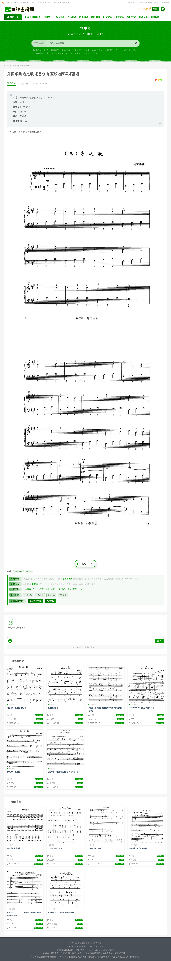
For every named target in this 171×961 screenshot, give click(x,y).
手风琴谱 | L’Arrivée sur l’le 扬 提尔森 (63, 912)
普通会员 (85, 943)
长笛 (80, 590)
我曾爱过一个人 (112, 51)
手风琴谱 (51, 909)
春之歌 (29, 573)
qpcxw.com (90, 946)
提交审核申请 (36, 601)
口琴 (47, 590)
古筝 (53, 590)
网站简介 (131, 3)
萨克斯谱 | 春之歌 (14, 772)
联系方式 (106, 946)
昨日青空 (55, 51)
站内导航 (140, 3)
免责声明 (116, 949)
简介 (98, 946)
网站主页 (14, 18)
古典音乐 (27, 590)
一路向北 (126, 51)
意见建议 (157, 3)
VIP (92, 943)
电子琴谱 (11, 704)
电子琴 (41, 590)
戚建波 (78, 51)
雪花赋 (86, 54)
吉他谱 (10, 845)
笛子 (64, 590)
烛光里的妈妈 (89, 51)
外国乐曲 (18, 573)
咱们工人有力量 (73, 54)
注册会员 (165, 3)
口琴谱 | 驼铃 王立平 (56, 848)
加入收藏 (12, 84)
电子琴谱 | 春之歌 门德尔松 (18, 707)
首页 (14, 67)
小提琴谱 (92, 704)
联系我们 (53, 601)
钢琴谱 (30, 67)
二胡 (58, 590)
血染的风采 (67, 51)
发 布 (159, 641)
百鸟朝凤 (40, 54)
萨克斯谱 (11, 768)
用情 (46, 51)
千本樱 (95, 54)
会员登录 (40, 596)
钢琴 (74, 590)
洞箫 (69, 590)
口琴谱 (51, 845)
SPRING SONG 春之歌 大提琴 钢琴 (143, 707)
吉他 (35, 590)
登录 (155, 10)
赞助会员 (148, 3)
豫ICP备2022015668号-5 (62, 949)
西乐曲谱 (21, 67)
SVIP (98, 943)
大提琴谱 (133, 704)
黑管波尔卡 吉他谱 (15, 848)
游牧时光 (60, 54)
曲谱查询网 (79, 946)
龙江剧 (50, 54)
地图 (69, 943)
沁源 (100, 51)
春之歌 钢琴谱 (54, 707)
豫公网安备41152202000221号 (88, 949)
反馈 (103, 943)
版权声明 (107, 949)
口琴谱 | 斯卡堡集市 (96, 848)
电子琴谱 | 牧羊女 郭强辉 (139, 848)
